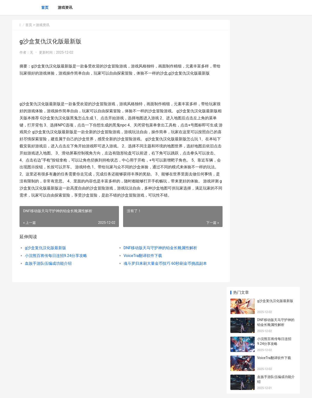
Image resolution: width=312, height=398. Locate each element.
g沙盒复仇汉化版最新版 (45, 262)
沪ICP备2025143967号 (78, 390)
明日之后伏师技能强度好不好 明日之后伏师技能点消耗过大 (276, 280)
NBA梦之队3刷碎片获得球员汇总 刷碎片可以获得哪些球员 (276, 169)
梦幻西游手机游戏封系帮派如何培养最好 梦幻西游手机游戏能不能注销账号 (276, 318)
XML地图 (100, 390)
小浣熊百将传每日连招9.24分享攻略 (56, 269)
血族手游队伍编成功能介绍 (48, 277)
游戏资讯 (65, 7)
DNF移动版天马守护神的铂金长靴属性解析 (156, 262)
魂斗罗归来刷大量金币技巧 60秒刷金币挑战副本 (161, 277)
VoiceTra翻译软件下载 (138, 269)
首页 (45, 7)
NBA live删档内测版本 (273, 183)
